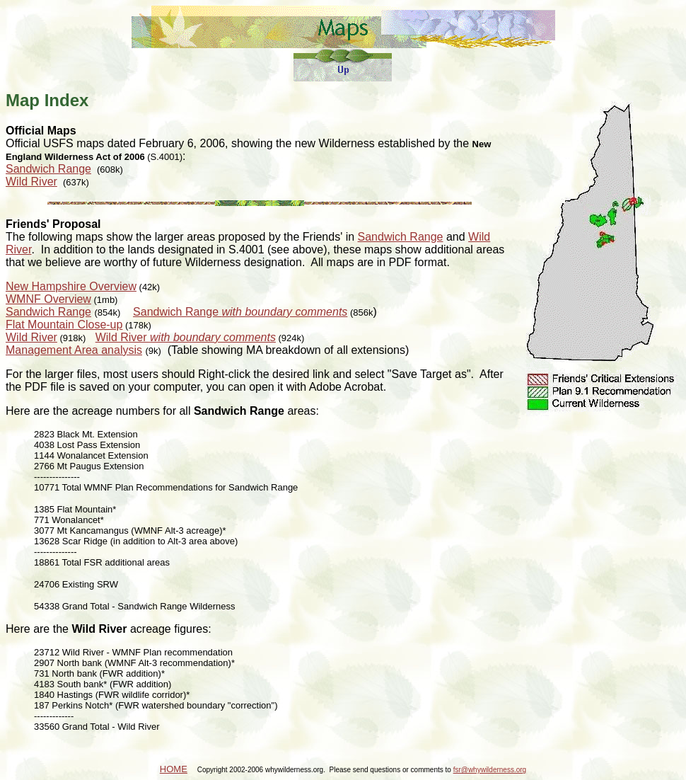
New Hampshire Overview (71, 286)
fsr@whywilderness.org (490, 770)
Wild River (31, 182)
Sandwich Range (48, 169)
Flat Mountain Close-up (64, 325)
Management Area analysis (74, 350)
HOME (173, 769)
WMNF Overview (48, 299)
